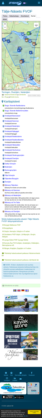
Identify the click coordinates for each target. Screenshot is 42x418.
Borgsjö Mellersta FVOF (12, 225)
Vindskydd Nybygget (11, 131)
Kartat (33, 16)
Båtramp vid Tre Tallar (11, 203)
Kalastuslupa (14, 16)
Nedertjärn (7, 167)
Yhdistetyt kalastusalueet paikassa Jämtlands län (20, 260)
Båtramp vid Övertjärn (11, 212)
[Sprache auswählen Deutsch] (23, 291)
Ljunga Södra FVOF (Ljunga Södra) (15, 240)
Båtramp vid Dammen (11, 190)
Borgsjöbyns (8, 228)
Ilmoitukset (25, 16)
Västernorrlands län (10, 94)
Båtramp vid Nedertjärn (12, 195)
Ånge (6, 97)
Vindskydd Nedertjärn (11, 126)
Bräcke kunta (14, 97)
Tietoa (5, 16)
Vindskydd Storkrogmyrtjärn (13, 155)
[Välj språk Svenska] (15, 291)
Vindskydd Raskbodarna (12, 137)
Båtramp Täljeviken (10, 185)
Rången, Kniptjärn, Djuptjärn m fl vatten (17, 248)
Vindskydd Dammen (11, 121)
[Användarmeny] (3, 3)
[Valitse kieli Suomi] (27, 291)
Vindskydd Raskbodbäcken (13, 140)
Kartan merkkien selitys (34, 95)
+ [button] (5, 24)
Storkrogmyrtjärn (10, 170)
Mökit (5, 19)
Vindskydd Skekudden (11, 145)
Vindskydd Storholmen (11, 150)
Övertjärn (7, 182)
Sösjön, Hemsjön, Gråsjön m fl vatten (16, 231)
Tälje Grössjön (9, 175)
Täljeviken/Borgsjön (10, 179)
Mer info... (26, 416)
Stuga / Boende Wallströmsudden (15, 111)
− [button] (5, 27)
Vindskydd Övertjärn (11, 159)
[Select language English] (19, 291)
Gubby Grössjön (9, 164)
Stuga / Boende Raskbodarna (14, 106)
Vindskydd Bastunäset (11, 116)
